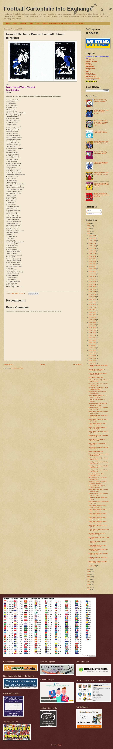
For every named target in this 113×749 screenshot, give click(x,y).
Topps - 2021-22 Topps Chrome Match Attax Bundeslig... (99, 454)
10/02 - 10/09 (92, 266)
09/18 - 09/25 (92, 271)
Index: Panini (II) (90, 68)
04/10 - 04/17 (92, 330)
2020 (88, 571)
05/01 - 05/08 (92, 322)
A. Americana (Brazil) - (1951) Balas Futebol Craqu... (98, 416)
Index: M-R (89, 64)
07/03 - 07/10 (92, 299)
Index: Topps (89, 73)
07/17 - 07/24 (92, 294)
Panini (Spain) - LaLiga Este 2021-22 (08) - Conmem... (98, 432)
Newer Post (8, 364)
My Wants (23, 23)
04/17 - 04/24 (92, 327)
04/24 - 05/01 (92, 325)
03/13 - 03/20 (92, 340)
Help (31, 23)
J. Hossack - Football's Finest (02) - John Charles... (98, 542)
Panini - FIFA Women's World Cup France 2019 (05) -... (98, 428)
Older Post (77, 364)
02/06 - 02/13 (92, 353)
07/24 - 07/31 (92, 291)
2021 (88, 569)
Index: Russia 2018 (91, 76)
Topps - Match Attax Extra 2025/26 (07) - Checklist (101, 163)
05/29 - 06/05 (92, 312)
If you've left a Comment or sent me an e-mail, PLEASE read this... (64, 23)
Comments (90, 213)
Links (37, 23)
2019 (88, 574)
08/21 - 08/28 (92, 281)
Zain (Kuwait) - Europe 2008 (96, 377)
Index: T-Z (88, 71)
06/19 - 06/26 (92, 304)
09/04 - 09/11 (92, 276)
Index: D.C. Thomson (91, 61)
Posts (89, 210)
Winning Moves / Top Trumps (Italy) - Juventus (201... (98, 478)
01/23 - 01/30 (92, 358)
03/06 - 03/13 (92, 342)
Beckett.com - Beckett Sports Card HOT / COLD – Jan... (98, 562)
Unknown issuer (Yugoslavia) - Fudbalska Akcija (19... (97, 370)
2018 (88, 577)
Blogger (60, 745)
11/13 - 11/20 (92, 251)
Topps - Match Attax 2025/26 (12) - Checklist (100, 131)
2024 (88, 228)
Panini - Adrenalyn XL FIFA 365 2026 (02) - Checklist (101, 142)
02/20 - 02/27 (92, 348)
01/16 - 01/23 (92, 360)
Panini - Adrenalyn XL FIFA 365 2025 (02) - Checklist (101, 173)
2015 (88, 584)
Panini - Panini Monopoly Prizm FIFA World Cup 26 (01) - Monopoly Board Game (101, 123)
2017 (88, 579)
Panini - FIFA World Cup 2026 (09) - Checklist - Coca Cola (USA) (101, 195)
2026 (88, 223)
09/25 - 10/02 (92, 268)
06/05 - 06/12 (92, 309)
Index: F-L (88, 63)
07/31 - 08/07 (92, 289)
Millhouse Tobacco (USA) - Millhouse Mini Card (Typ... (98, 380)
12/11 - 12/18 (92, 240)
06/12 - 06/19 (92, 307)
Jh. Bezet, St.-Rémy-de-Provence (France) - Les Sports (97, 482)
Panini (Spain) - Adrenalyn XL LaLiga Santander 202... (98, 384)
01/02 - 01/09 (92, 566)
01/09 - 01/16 (92, 363)
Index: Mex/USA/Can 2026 (93, 78)
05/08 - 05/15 (92, 320)
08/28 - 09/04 (92, 279)
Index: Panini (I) (90, 66)
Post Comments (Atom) (17, 368)
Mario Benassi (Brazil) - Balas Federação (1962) (96, 474)
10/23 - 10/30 (92, 258)
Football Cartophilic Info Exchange (48, 9)
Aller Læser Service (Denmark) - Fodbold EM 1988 (97, 534)
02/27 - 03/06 (92, 345)
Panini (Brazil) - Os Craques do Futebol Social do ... (97, 440)
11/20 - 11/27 (92, 248)
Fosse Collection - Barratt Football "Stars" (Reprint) (98, 374)
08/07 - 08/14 (92, 286)
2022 (88, 233)
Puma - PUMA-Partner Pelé (96, 451)
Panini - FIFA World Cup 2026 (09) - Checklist (100, 100)
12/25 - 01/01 (92, 235)
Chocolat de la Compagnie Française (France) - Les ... (98, 448)
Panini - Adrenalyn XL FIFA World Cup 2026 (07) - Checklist (101, 112)
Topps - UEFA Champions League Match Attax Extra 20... (97, 424)
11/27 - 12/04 (92, 246)
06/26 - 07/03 (92, 302)
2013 (88, 589)
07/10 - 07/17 (92, 297)
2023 (88, 231)
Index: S (88, 69)
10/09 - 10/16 (92, 263)
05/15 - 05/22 (92, 317)
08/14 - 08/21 (92, 284)
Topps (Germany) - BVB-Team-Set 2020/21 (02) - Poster (98, 404)
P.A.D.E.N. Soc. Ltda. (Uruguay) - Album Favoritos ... (97, 486)
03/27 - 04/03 (92, 335)
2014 (88, 587)
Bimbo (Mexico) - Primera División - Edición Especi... (98, 392)
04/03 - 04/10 (92, 332)
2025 (88, 226)
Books (15, 23)
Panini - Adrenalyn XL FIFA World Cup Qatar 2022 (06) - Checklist (101, 184)
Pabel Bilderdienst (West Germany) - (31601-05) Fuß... (98, 550)
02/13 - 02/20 (92, 350)
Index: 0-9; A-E (90, 59)
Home (8, 23)
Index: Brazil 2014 (91, 74)
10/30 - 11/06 (92, 256)
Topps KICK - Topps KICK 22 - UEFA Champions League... (98, 388)
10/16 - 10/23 (92, 261)
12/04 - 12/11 (92, 243)
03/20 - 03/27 (92, 337)
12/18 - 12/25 (92, 238)
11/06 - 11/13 (92, 253)
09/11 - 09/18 (92, 274)
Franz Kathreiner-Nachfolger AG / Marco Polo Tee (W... (97, 396)
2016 (88, 582)
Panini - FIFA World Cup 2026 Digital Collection (100, 152)
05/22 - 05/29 (92, 314)
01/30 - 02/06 (92, 355)
